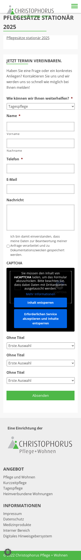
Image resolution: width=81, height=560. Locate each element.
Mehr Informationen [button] (40, 294)
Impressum (12, 513)
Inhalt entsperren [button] (40, 302)
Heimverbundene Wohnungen (28, 493)
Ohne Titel (15, 337)
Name (13, 116)
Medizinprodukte (17, 524)
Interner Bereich (16, 530)
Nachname (14, 151)
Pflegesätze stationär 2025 (27, 37)
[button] (8, 552)
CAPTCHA (14, 263)
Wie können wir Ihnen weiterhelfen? (39, 98)
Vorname (13, 134)
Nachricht (15, 200)
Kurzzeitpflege (15, 482)
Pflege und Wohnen (19, 477)
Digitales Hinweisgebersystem (27, 536)
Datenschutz (13, 519)
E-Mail (11, 179)
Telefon (14, 159)
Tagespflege (13, 488)
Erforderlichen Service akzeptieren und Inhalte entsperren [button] (41, 318)
